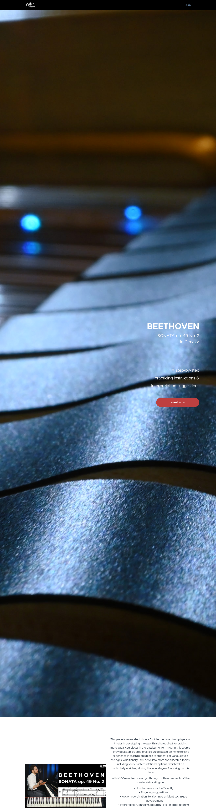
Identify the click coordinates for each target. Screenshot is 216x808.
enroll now (178, 402)
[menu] (186, 5)
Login (188, 5)
